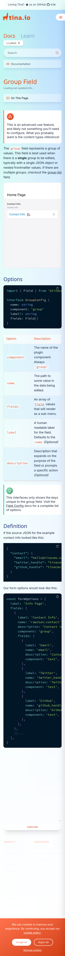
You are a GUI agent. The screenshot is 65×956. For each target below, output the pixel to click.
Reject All (43, 942)
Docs (9, 36)
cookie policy (32, 932)
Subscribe (32, 826)
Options (13, 279)
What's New (16, 886)
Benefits (14, 898)
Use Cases (15, 892)
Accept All (21, 942)
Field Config (15, 506)
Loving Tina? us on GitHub (32, 4)
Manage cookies (32, 950)
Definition (15, 526)
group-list (55, 172)
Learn (27, 36)
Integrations (18, 904)
